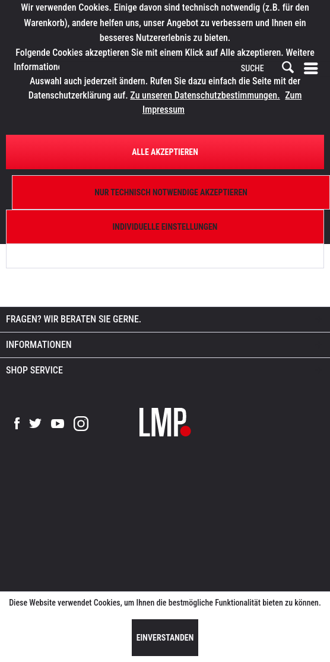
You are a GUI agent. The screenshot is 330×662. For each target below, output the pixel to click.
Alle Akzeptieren (165, 152)
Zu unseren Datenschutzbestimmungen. (205, 95)
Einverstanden (165, 637)
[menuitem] (313, 69)
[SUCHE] (266, 69)
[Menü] (313, 69)
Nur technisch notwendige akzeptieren (171, 192)
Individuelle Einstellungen (165, 227)
